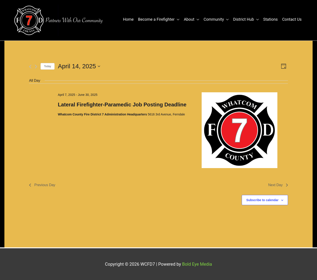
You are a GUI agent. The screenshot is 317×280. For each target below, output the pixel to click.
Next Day (278, 185)
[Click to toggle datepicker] (79, 66)
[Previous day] (30, 67)
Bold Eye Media (197, 264)
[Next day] (36, 67)
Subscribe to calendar (262, 200)
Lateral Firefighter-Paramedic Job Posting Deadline (122, 105)
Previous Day (42, 185)
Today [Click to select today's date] (47, 66)
